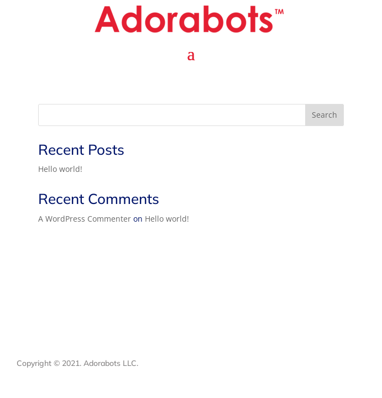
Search (324, 114)
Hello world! (60, 169)
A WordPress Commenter (84, 218)
